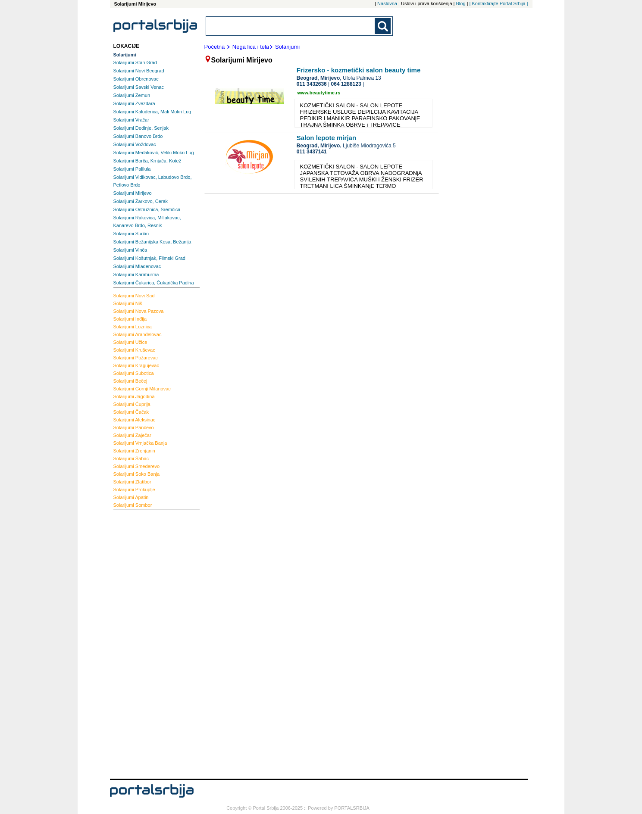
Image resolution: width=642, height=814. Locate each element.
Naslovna (387, 3)
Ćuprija (131, 404)
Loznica (132, 326)
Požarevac (135, 357)
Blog (461, 3)
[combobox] (291, 26)
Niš (127, 303)
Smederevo (136, 466)
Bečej (130, 381)
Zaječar (132, 435)
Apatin (131, 497)
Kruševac (134, 349)
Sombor (132, 505)
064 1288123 (346, 84)
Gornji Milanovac (142, 388)
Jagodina (134, 396)
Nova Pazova (138, 311)
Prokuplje (134, 489)
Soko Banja (136, 474)
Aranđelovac (137, 334)
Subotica (133, 373)
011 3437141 (312, 152)
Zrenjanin (134, 450)
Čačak (131, 412)
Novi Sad (134, 295)
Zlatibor (132, 481)
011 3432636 (312, 84)
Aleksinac (134, 419)
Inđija (130, 318)
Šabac (131, 458)
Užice (130, 342)
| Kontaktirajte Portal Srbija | (499, 3)
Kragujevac (136, 365)
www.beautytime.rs (319, 92)
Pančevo (133, 427)
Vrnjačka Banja (140, 443)
